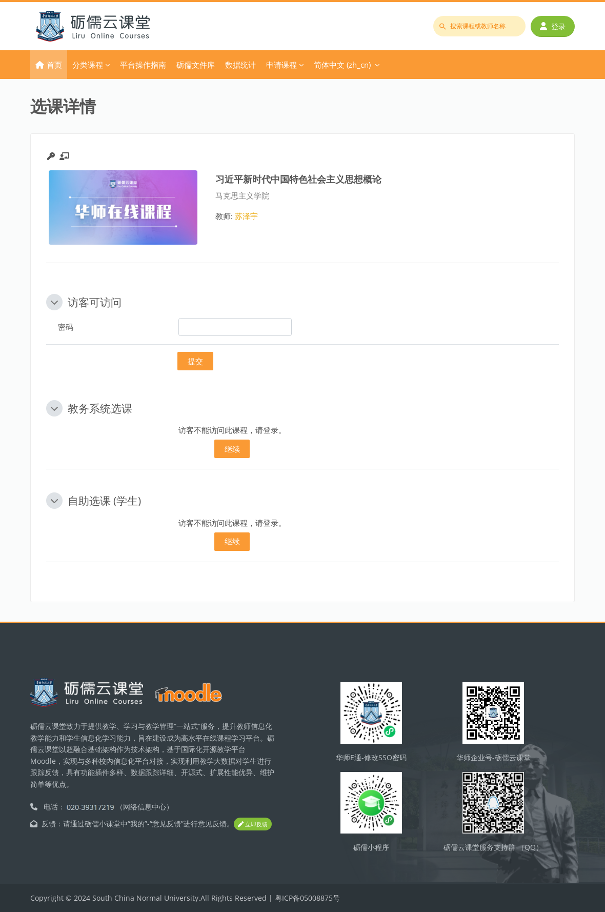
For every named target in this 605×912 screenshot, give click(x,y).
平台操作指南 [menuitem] (143, 65)
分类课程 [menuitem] (87, 65)
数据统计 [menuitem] (240, 65)
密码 (65, 327)
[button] (54, 302)
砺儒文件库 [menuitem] (195, 65)
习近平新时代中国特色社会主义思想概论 (298, 178)
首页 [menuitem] (54, 65)
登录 (553, 26)
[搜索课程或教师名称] (479, 26)
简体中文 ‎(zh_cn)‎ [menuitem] (342, 65)
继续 (232, 449)
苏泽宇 (246, 216)
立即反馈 (253, 824)
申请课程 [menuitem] (281, 65)
